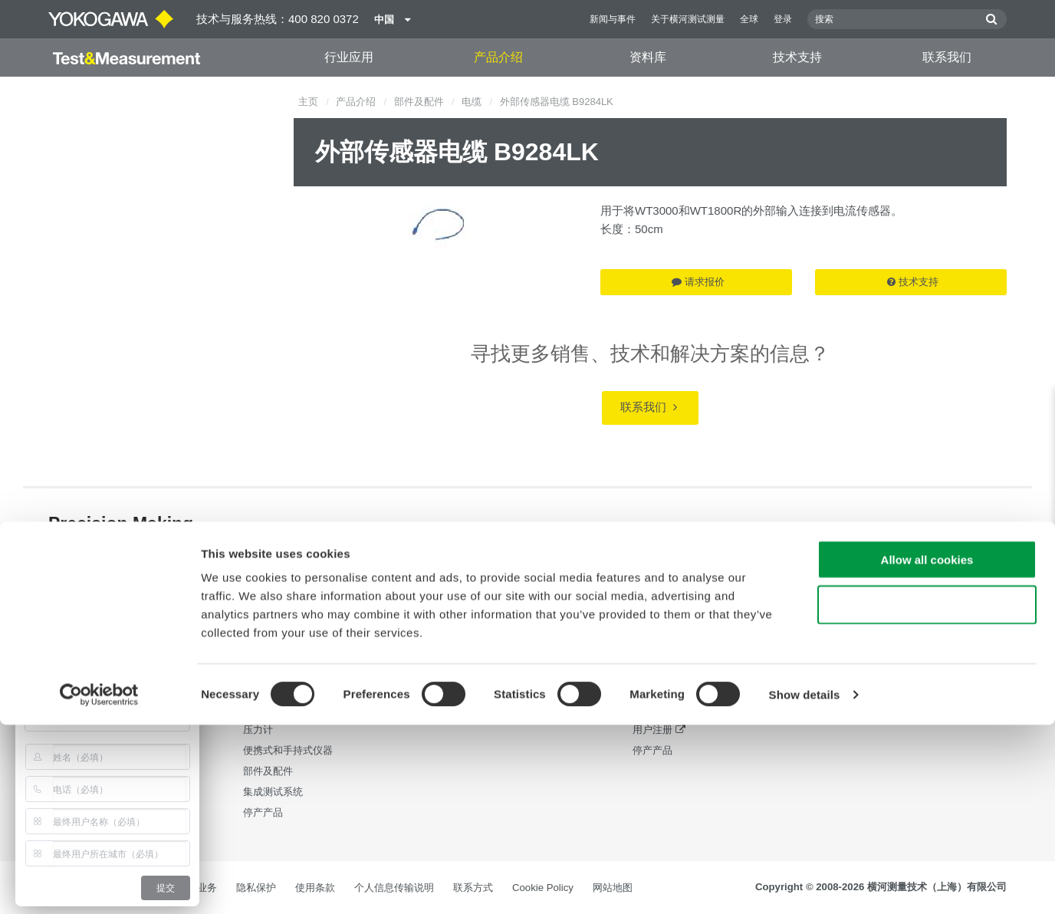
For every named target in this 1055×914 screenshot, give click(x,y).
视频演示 (458, 667)
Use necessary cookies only (927, 794)
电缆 (471, 101)
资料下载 (458, 626)
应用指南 (458, 647)
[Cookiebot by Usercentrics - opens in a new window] (99, 884)
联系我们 (946, 57)
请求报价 (698, 282)
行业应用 (348, 57)
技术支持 (797, 57)
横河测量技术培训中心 (682, 626)
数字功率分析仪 (278, 647)
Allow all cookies (927, 748)
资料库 (647, 57)
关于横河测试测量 (688, 19)
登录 (783, 19)
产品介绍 (498, 57)
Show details (804, 883)
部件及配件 (419, 101)
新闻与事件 (613, 19)
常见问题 (652, 709)
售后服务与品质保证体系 (687, 688)
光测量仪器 (268, 626)
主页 (308, 101)
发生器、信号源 (278, 709)
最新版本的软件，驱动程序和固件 (707, 667)
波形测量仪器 (273, 688)
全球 (749, 19)
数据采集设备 (273, 667)
